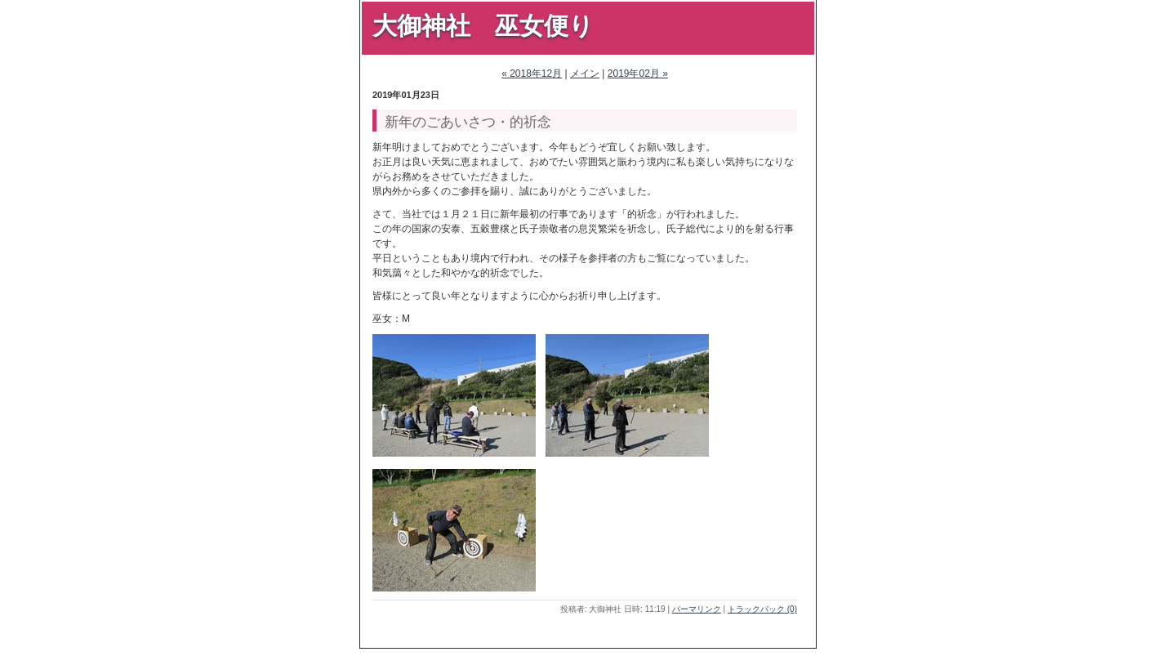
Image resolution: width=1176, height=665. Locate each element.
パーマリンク (696, 609)
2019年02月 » (638, 73)
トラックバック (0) (762, 609)
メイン (584, 73)
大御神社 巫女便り (483, 25)
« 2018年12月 (531, 73)
